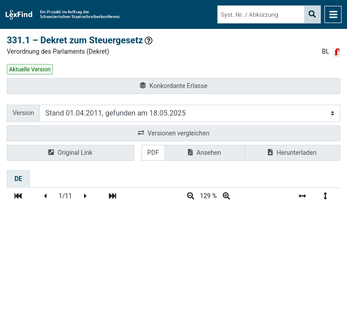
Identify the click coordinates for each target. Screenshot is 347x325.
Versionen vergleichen (174, 133)
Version (23, 112)
